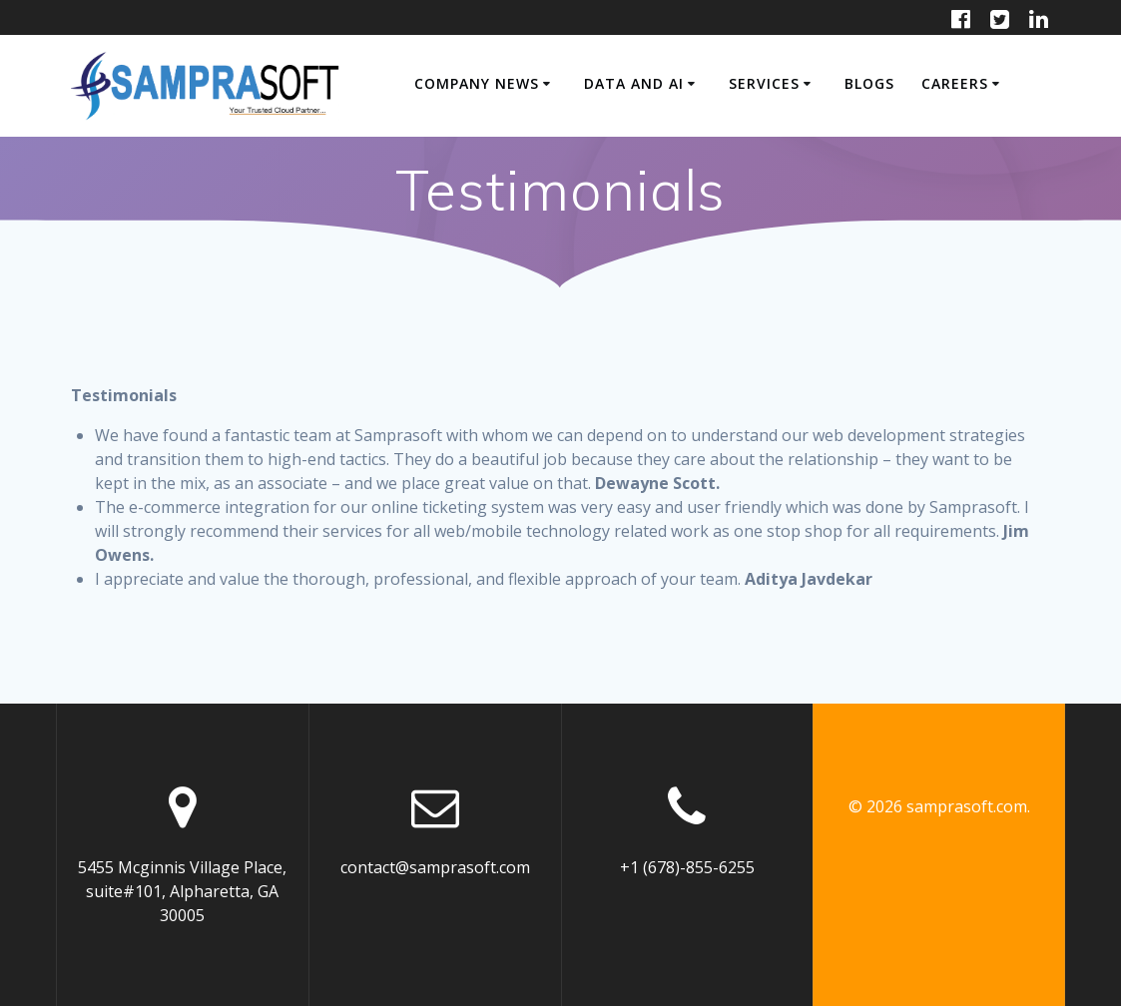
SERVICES (764, 83)
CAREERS (954, 83)
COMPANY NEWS (476, 83)
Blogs (869, 83)
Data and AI (634, 83)
